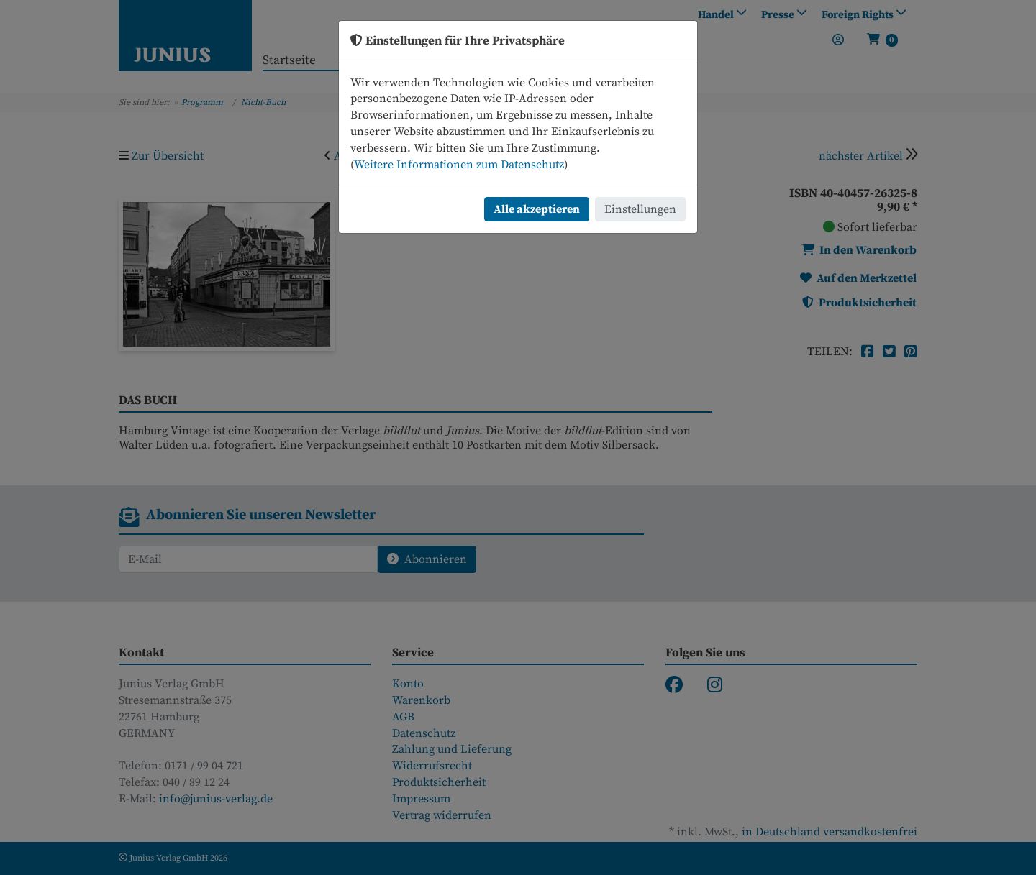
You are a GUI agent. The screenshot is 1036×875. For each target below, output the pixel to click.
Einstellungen (640, 209)
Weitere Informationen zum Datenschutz (459, 164)
